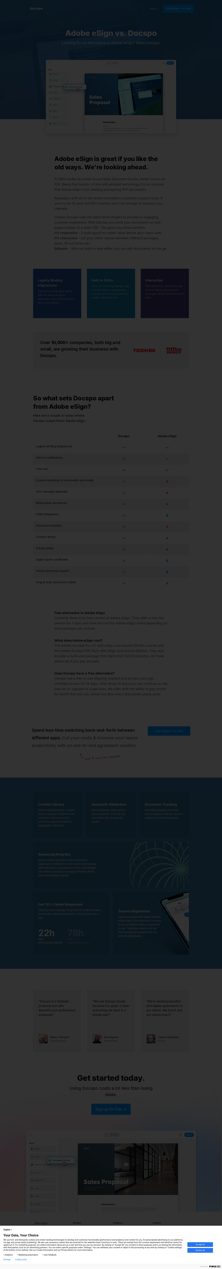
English (8, 1230)
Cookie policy (21, 1259)
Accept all (200, 1244)
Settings (7, 1259)
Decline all (200, 1250)
